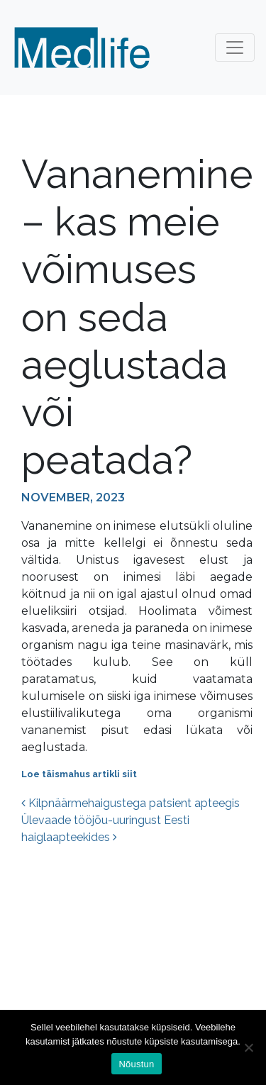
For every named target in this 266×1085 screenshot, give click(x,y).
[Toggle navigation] (235, 47)
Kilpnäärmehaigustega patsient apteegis (130, 803)
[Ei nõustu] (248, 1047)
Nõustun (136, 1064)
